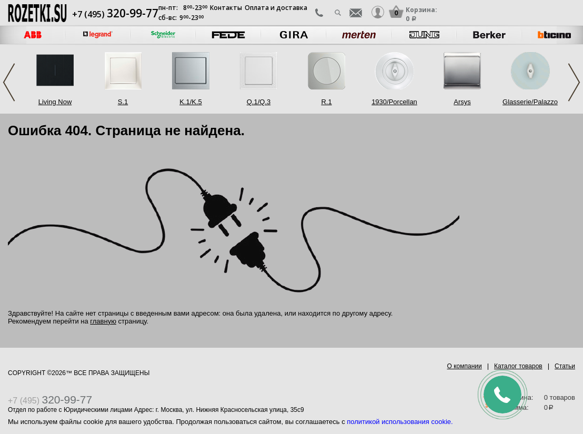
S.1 (123, 102)
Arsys (462, 102)
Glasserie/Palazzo (530, 102)
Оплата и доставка (276, 7)
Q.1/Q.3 (259, 102)
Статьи (565, 366)
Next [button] (574, 82)
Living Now (55, 102)
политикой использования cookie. (400, 422)
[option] (98, 35)
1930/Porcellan (394, 102)
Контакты (226, 7)
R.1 (326, 102)
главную (103, 321)
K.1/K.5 (190, 102)
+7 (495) (115, 14)
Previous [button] (9, 82)
